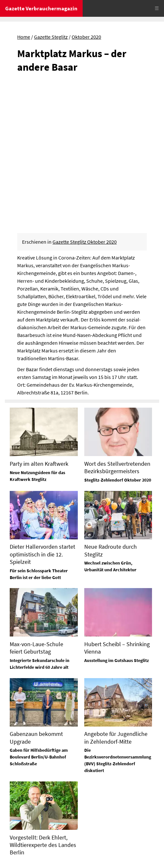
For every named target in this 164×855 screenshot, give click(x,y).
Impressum (17, 826)
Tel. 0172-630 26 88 (104, 779)
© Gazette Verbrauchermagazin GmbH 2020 (52, 844)
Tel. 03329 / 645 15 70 (28, 781)
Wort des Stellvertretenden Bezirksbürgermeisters (117, 324)
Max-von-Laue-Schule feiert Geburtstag (36, 504)
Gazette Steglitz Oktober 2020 (85, 98)
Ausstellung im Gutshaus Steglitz (116, 517)
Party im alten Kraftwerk (39, 320)
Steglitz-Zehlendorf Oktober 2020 (117, 337)
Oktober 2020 (86, 37)
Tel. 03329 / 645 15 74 (106, 755)
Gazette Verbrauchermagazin (41, 8)
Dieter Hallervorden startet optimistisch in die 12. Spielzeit (42, 411)
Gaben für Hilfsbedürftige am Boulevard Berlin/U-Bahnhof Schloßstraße (39, 613)
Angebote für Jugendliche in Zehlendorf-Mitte (115, 594)
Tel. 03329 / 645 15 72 (106, 804)
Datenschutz (47, 826)
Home (23, 37)
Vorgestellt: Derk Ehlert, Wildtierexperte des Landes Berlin (43, 701)
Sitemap (14, 835)
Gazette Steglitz (51, 37)
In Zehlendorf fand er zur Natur (41, 718)
